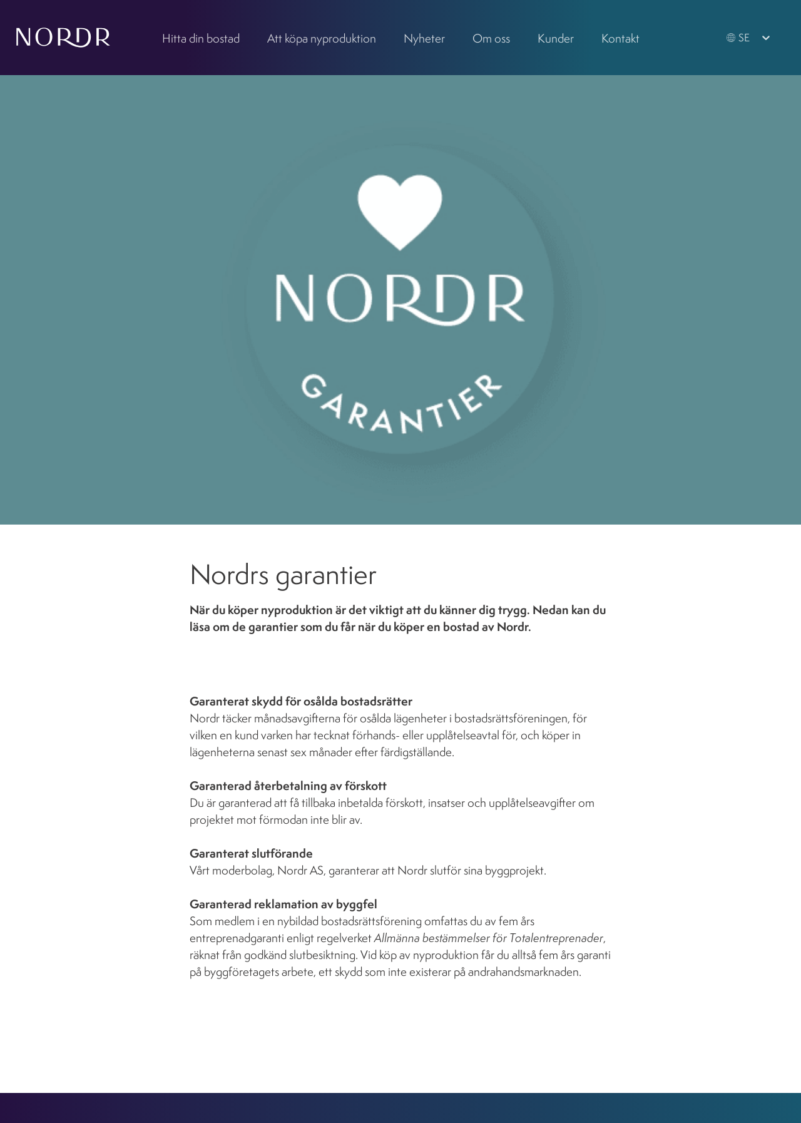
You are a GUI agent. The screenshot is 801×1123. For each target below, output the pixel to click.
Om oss (491, 38)
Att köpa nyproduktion (321, 38)
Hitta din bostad (201, 38)
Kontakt (620, 38)
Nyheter (424, 38)
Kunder (556, 38)
